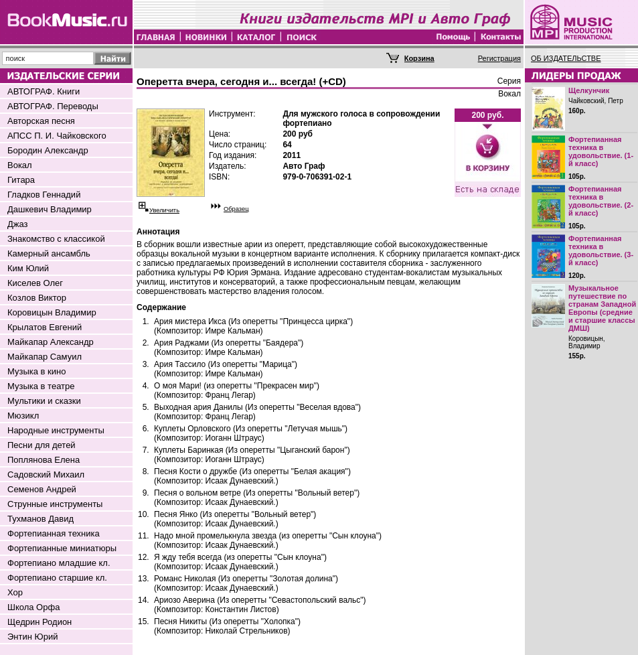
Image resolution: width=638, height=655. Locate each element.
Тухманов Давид (40, 519)
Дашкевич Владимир (49, 209)
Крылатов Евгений (44, 327)
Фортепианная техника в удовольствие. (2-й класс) (600, 201)
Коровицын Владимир (51, 312)
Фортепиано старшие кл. (57, 578)
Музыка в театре (41, 386)
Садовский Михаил (45, 474)
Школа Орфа (33, 607)
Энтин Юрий (32, 637)
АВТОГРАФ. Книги (43, 91)
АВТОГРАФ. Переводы (52, 106)
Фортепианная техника (53, 533)
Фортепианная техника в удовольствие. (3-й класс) (600, 250)
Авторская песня (41, 121)
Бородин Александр (47, 150)
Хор (15, 592)
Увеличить (164, 210)
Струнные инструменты (54, 504)
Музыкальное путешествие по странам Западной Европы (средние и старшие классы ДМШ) (602, 308)
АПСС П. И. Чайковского (56, 136)
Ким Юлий (28, 268)
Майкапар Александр (50, 342)
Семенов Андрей (41, 489)
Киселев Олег (35, 283)
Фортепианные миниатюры (61, 548)
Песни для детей (41, 445)
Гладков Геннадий (43, 195)
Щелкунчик (588, 90)
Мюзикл (23, 416)
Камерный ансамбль (48, 253)
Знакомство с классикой (56, 239)
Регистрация (499, 58)
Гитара (21, 180)
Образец (236, 209)
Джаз (17, 224)
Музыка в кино (36, 371)
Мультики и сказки (44, 401)
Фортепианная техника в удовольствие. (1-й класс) (600, 151)
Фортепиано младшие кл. (58, 563)
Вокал (19, 165)
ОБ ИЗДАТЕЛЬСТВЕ (566, 58)
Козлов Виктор (36, 298)
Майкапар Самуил (44, 357)
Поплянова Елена (43, 460)
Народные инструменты (55, 430)
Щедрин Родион (39, 622)
